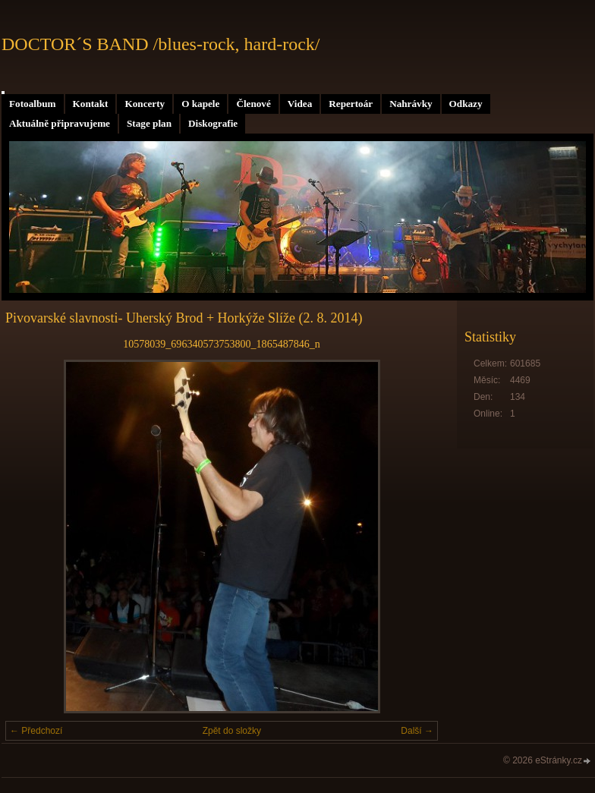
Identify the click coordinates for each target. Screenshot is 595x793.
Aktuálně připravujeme (59, 123)
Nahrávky (410, 103)
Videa (300, 103)
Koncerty (144, 103)
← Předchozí (36, 730)
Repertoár (351, 103)
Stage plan (149, 123)
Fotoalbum (32, 103)
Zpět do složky (232, 730)
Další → (417, 730)
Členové (253, 103)
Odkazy (466, 103)
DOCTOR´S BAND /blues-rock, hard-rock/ (161, 44)
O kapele (200, 103)
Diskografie (213, 123)
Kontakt (91, 103)
